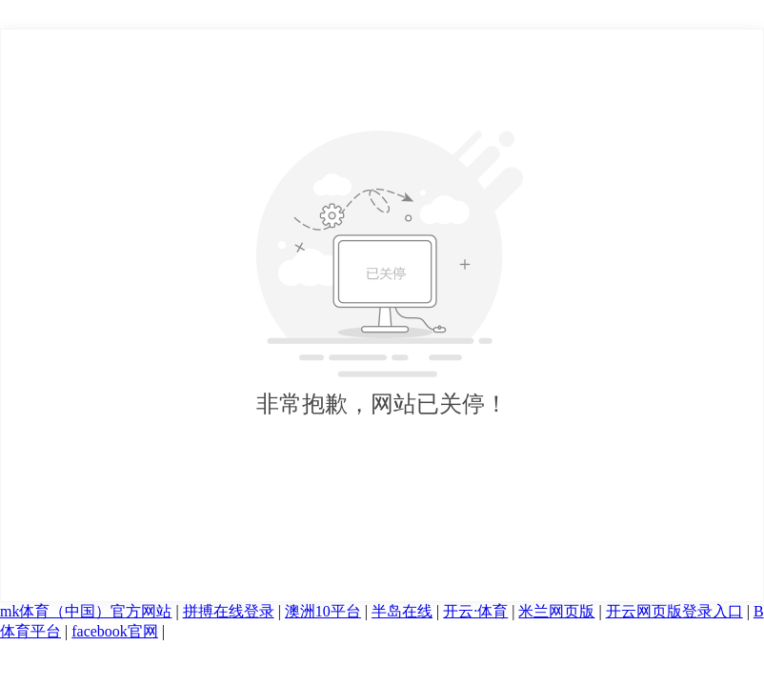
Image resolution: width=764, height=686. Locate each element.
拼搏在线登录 (228, 611)
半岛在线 (402, 611)
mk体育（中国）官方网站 (85, 611)
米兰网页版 (556, 611)
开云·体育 (475, 611)
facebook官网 (114, 631)
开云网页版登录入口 (674, 611)
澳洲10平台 (323, 611)
